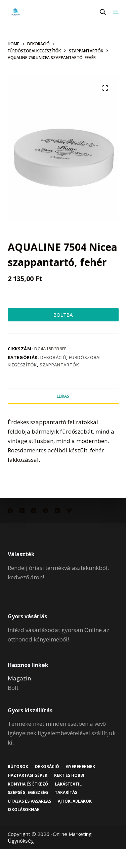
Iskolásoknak (24, 809)
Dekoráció (53, 357)
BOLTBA (63, 314)
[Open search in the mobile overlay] (102, 12)
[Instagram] (33, 510)
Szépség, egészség (28, 792)
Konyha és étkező (28, 784)
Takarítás (66, 792)
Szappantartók (59, 365)
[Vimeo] (69, 510)
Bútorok (18, 766)
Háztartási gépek (27, 775)
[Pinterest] (45, 510)
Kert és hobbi (69, 775)
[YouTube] (57, 510)
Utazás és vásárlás (29, 801)
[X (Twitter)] (22, 510)
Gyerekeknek (80, 766)
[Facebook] (10, 510)
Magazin (19, 678)
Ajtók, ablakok (75, 801)
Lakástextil (68, 784)
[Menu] (116, 12)
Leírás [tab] (63, 396)
